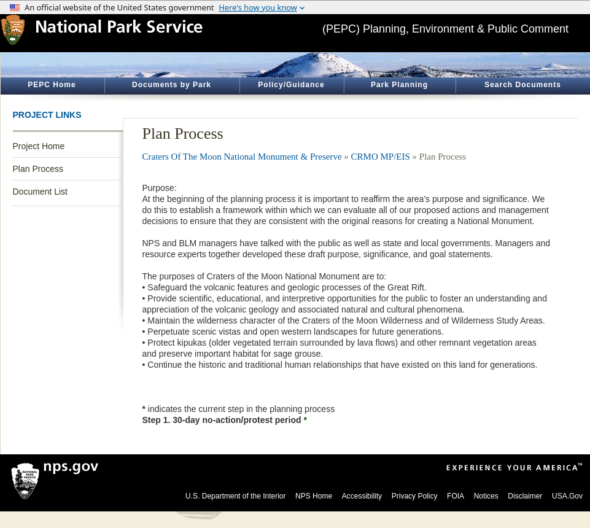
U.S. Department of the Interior (235, 496)
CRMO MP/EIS (380, 156)
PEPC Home (52, 84)
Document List (40, 191)
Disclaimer (525, 496)
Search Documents (522, 84)
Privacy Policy (415, 496)
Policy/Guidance (291, 84)
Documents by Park (171, 84)
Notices (486, 496)
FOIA (455, 496)
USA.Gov (567, 496)
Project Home (39, 146)
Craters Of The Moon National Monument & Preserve (242, 156)
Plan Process (38, 169)
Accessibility (362, 496)
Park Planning (399, 84)
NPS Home (313, 496)
